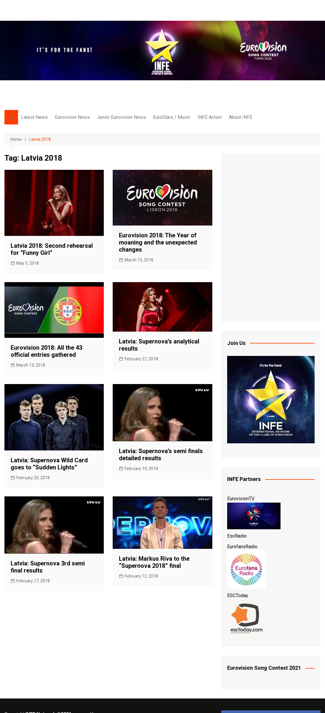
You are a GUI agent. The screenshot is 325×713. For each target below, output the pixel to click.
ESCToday (237, 595)
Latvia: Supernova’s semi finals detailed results (161, 454)
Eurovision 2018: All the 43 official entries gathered (46, 351)
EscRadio (237, 536)
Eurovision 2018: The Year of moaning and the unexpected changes (158, 242)
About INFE (240, 117)
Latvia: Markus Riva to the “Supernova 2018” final (154, 562)
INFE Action (209, 117)
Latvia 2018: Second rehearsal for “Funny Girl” (52, 249)
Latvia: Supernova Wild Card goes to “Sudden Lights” (49, 464)
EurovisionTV (240, 498)
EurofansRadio (242, 546)
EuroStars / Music (171, 117)
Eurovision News (72, 117)
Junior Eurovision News (121, 117)
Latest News (34, 117)
